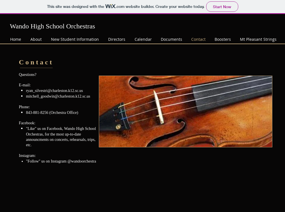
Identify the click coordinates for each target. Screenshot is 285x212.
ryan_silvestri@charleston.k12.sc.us (54, 91)
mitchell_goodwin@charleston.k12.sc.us (58, 96)
